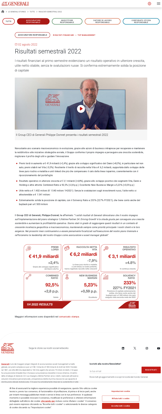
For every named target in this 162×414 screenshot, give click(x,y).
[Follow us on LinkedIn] (123, 348)
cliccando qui (48, 402)
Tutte (32, 12)
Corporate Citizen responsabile (141, 21)
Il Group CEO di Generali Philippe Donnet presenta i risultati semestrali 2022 (62, 135)
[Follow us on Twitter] (135, 348)
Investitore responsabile (67, 21)
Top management (86, 35)
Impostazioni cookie (120, 392)
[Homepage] (2, 12)
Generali (5, 364)
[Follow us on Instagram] (147, 348)
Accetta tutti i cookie (120, 407)
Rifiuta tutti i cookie (120, 399)
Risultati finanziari (63, 35)
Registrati (151, 370)
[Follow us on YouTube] (158, 348)
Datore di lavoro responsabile (103, 21)
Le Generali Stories (17, 12)
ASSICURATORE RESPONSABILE (33, 21)
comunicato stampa (69, 316)
